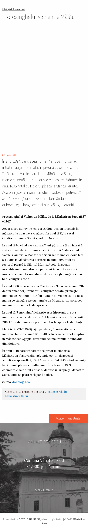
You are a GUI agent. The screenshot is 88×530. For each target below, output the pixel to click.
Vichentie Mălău (56, 391)
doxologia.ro (21, 382)
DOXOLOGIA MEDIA (29, 519)
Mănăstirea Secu (16, 396)
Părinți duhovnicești (13, 9)
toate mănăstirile (68, 418)
